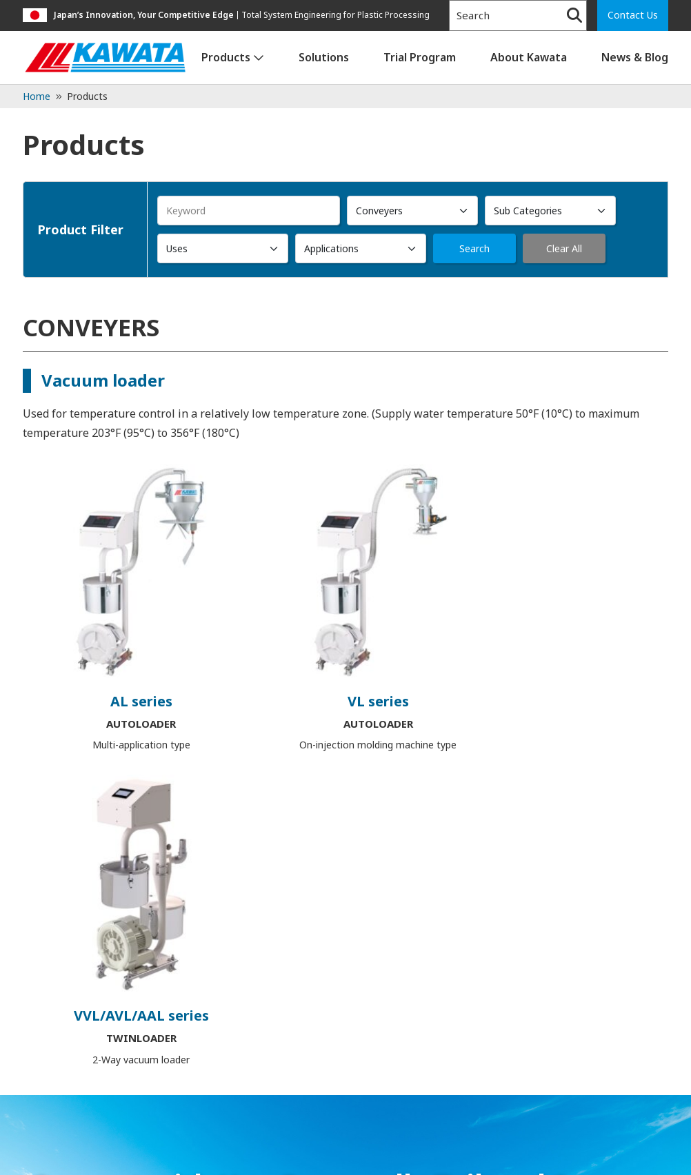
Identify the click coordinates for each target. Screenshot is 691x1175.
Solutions (324, 57)
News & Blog (634, 57)
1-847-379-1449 (78, 1091)
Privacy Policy (58, 1154)
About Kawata (528, 57)
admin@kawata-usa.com (209, 1091)
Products (225, 57)
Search (474, 248)
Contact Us (633, 14)
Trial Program (419, 57)
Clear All (564, 248)
